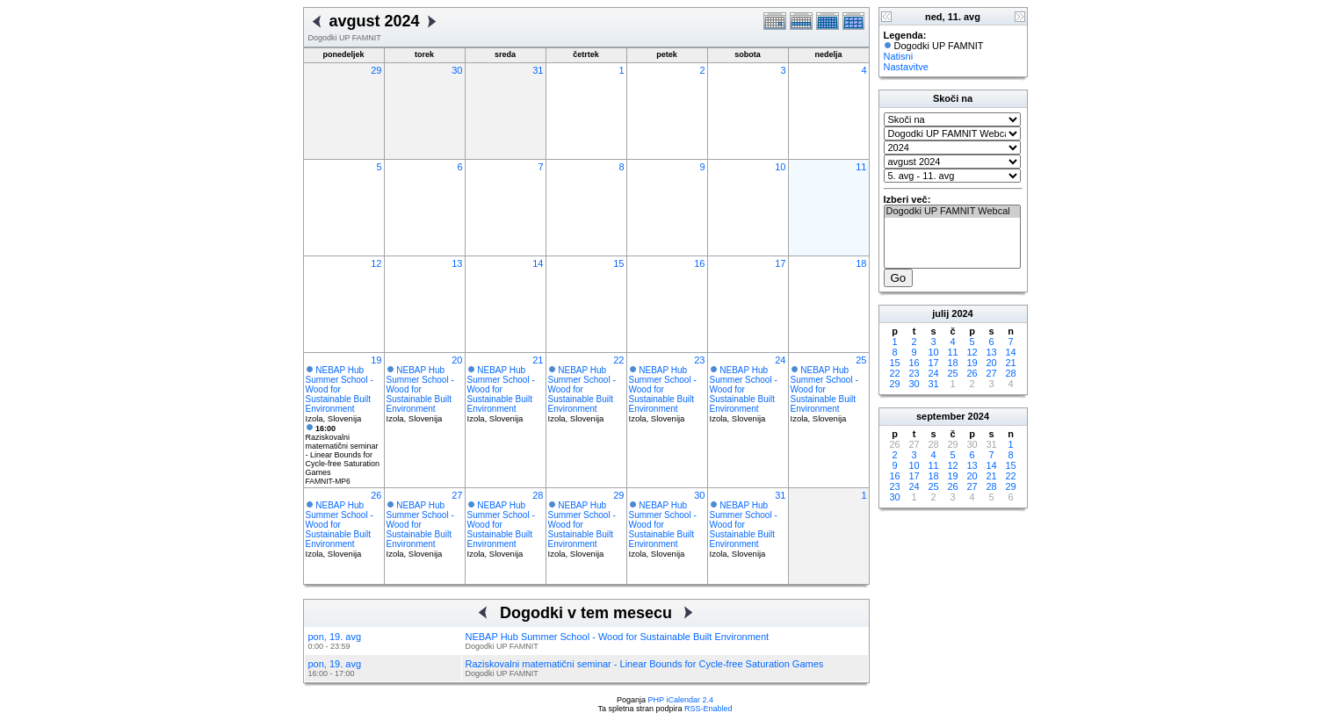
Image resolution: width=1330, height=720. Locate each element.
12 (376, 263)
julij (940, 313)
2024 (961, 313)
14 (537, 263)
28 (537, 495)
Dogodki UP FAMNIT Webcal (952, 211)
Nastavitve (906, 66)
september (940, 416)
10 (780, 167)
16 (699, 263)
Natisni (899, 56)
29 (376, 70)
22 (618, 360)
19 (376, 360)
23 (699, 360)
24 (780, 360)
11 (861, 167)
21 (537, 360)
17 (780, 263)
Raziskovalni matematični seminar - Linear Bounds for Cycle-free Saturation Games (343, 450)
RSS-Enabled (708, 708)
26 (376, 495)
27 (457, 495)
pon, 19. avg (335, 636)
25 (861, 360)
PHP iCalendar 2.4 (680, 699)
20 (457, 360)
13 (457, 263)
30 (457, 70)
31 (537, 70)
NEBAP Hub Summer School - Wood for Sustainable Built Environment (339, 389)
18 (861, 263)
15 (618, 263)
